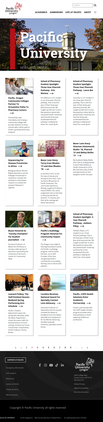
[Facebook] (40, 365)
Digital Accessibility (81, 388)
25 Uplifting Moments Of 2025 (75, 418)
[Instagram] (45, 365)
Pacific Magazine (26, 418)
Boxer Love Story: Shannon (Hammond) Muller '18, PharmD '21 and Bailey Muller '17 (83, 149)
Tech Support (11, 373)
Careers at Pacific (12, 384)
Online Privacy (79, 384)
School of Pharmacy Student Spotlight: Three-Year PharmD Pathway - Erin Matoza (50, 87)
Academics (41, 12)
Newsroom (10, 379)
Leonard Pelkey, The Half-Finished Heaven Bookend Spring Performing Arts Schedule (18, 300)
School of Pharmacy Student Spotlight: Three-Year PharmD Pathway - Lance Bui (83, 86)
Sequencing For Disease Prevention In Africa (18, 163)
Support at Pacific (15, 360)
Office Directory (12, 395)
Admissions (56, 12)
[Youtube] (51, 365)
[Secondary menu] (95, 12)
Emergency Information (15, 368)
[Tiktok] (57, 365)
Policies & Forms (12, 389)
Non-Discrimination (81, 392)
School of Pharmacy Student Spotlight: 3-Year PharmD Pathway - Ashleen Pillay (83, 220)
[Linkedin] (62, 365)
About (87, 12)
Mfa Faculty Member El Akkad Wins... (48, 418)
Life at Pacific (73, 12)
